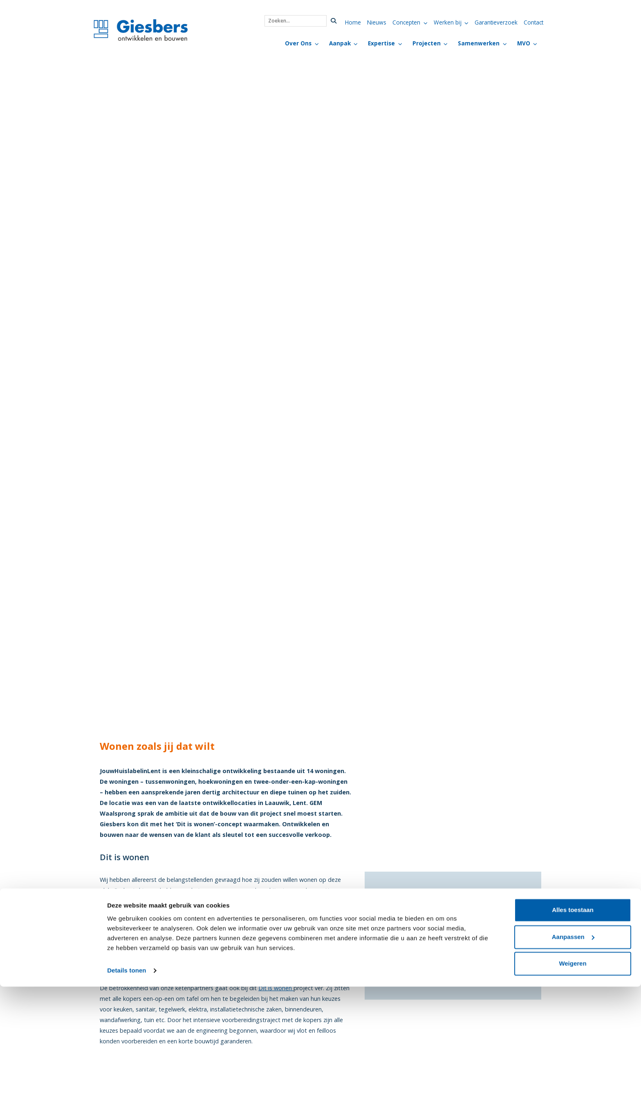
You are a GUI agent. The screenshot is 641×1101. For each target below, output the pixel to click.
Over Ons (298, 43)
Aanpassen (573, 1051)
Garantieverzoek (496, 22)
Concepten (406, 22)
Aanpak (340, 43)
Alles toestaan (573, 1024)
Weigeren (572, 1078)
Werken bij (448, 22)
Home (353, 22)
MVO (523, 43)
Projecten (426, 43)
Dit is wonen (276, 988)
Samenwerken (479, 43)
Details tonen (126, 1084)
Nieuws (376, 22)
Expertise (381, 43)
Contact (533, 22)
